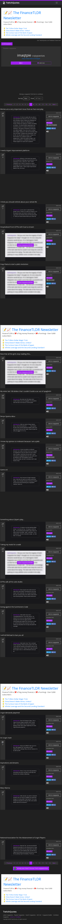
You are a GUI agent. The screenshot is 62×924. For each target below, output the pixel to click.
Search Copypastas (31, 915)
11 (43, 104)
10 (39, 104)
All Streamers (6, 44)
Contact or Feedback (15, 917)
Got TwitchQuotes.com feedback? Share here (49, 40)
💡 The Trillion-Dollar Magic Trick (15, 28)
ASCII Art (41, 63)
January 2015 (49, 120)
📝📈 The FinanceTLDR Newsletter (30, 329)
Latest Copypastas (8, 915)
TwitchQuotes (11, 2)
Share (53, 128)
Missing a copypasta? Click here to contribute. (31, 94)
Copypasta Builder (47, 915)
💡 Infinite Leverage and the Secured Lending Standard (22, 35)
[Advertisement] (31, 79)
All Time (38, 98)
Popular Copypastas (19, 915)
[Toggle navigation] (56, 2)
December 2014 (50, 555)
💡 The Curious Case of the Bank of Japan (17, 33)
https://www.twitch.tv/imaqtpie (31, 58)
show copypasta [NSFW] (25, 245)
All (20, 63)
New (25, 98)
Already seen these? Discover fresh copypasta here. (31, 868)
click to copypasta (53, 116)
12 (46, 104)
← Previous (8, 104)
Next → (55, 104)
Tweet (49, 128)
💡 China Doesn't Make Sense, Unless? (16, 31)
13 (50, 104)
